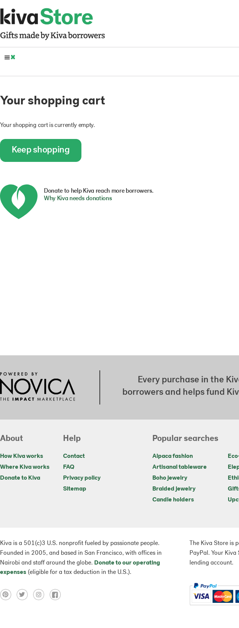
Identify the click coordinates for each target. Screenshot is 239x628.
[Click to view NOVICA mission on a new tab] (37, 387)
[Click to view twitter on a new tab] (25, 595)
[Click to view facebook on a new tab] (57, 595)
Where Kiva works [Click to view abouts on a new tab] (25, 467)
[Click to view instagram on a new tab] (41, 595)
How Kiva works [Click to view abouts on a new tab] (21, 456)
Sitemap (74, 489)
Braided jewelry (173, 489)
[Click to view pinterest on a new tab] (8, 595)
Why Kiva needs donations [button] (78, 199)
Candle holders (173, 500)
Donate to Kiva (20, 478)
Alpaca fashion (172, 456)
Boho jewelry (169, 478)
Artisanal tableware (179, 467)
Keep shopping (41, 150)
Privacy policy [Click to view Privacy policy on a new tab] (82, 478)
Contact (74, 456)
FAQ (68, 467)
